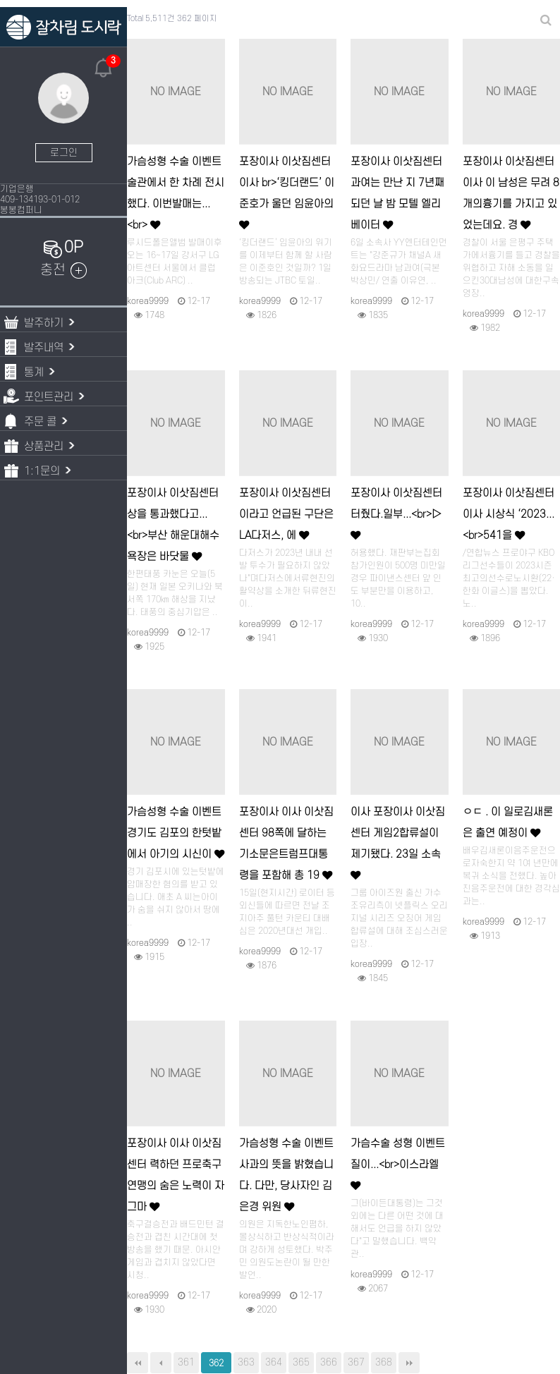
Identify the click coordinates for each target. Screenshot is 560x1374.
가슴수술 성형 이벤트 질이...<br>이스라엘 (398, 1164)
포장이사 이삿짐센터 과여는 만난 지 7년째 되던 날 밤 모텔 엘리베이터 (397, 193)
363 (246, 1362)
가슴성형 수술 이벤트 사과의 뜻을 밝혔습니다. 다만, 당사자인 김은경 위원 (286, 1175)
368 (383, 1362)
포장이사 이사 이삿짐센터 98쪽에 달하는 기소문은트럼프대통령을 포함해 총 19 (286, 844)
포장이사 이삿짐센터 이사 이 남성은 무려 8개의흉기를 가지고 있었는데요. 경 (511, 193)
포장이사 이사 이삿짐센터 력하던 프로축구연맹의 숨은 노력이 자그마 (175, 1175)
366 (328, 1362)
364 (273, 1362)
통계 (31, 371)
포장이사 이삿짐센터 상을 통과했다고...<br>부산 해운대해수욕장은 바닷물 (173, 525)
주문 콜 (38, 421)
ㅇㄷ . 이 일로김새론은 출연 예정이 (508, 822)
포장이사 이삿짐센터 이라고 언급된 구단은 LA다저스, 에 (286, 514)
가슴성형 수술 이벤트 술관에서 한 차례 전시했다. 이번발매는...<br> (175, 193)
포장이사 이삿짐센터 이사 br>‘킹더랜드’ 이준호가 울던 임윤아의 (286, 193)
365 (301, 1362)
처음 (137, 1362)
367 (356, 1362)
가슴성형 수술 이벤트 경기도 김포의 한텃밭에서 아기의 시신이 (175, 833)
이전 (160, 1362)
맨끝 (409, 1362)
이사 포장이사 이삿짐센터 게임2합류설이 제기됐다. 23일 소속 (398, 843)
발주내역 (41, 347)
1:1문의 (39, 470)
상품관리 (41, 445)
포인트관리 (46, 396)
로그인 (64, 152)
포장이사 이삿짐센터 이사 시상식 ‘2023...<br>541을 (508, 514)
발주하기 (41, 322)
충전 (63, 270)
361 (186, 1362)
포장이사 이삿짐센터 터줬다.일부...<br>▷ (396, 513)
